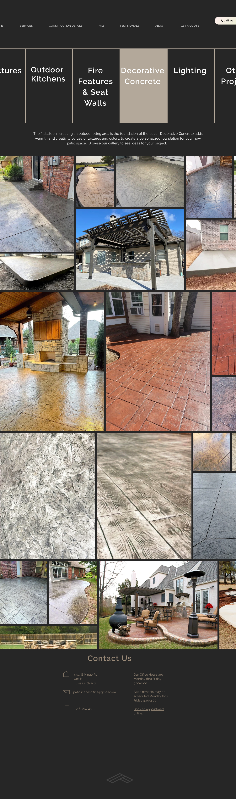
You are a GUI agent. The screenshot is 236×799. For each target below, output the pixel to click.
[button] (31, 26)
